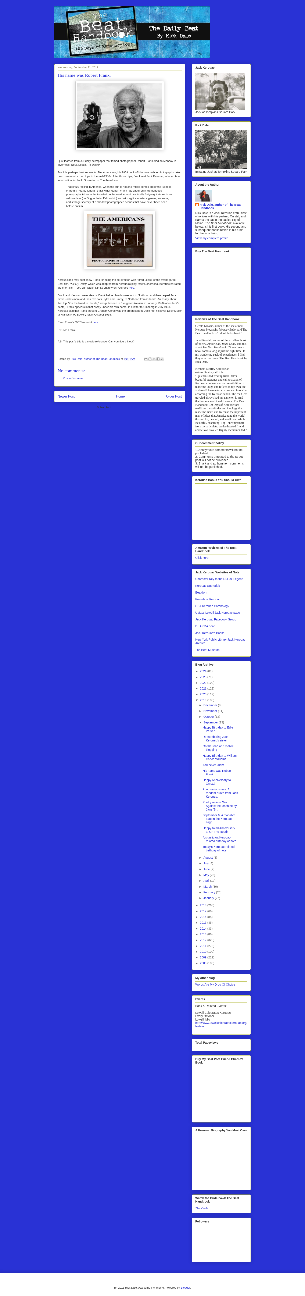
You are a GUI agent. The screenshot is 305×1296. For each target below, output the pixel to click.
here (131, 287)
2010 (203, 951)
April (206, 880)
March (207, 886)
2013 (203, 934)
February (209, 892)
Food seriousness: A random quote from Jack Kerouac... (220, 793)
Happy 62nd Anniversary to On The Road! (219, 829)
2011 (203, 946)
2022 (203, 682)
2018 (203, 905)
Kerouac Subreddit (207, 585)
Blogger (185, 1287)
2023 (203, 677)
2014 (203, 928)
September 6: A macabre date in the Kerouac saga (219, 818)
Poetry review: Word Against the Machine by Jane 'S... (220, 806)
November (210, 711)
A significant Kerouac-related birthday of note (219, 839)
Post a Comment (73, 378)
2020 (203, 694)
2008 (203, 963)
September (211, 722)
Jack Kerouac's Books (209, 633)
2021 (203, 688)
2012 (203, 940)
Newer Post (66, 396)
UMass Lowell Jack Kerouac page (217, 612)
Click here (201, 557)
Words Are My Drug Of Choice (215, 984)
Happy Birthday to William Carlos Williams (220, 757)
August (208, 857)
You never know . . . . (216, 765)
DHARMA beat (205, 626)
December (210, 705)
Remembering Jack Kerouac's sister (215, 738)
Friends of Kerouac (207, 599)
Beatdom (201, 592)
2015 (203, 922)
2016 (203, 917)
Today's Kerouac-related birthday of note (219, 848)
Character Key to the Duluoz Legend (219, 579)
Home (120, 396)
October (209, 716)
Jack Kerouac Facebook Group (215, 619)
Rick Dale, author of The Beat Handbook (220, 206)
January (209, 898)
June (207, 869)
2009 (203, 957)
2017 (203, 911)
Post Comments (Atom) (128, 407)
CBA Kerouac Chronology (212, 606)
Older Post (174, 396)
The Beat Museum (207, 650)
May (206, 875)
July (206, 863)
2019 (203, 700)
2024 (203, 671)
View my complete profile (211, 238)
